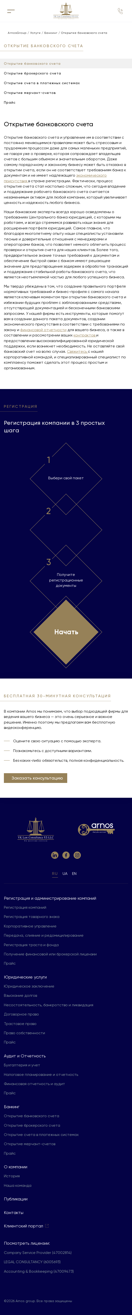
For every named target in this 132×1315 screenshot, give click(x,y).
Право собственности (24, 1033)
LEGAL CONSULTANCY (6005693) (32, 1262)
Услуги (36, 33)
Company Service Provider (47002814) (38, 1252)
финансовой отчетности (43, 329)
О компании (15, 1166)
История (12, 1176)
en (74, 873)
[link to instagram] (77, 855)
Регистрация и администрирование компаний (50, 898)
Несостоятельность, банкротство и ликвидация (48, 1005)
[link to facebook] (66, 855)
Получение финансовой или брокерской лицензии (50, 954)
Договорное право (21, 1014)
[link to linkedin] (54, 855)
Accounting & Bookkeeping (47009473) (39, 1271)
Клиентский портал (26, 1225)
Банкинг (52, 33)
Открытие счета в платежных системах (41, 1134)
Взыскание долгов (20, 995)
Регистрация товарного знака (31, 916)
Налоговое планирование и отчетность (41, 1074)
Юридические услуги (25, 976)
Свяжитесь (77, 351)
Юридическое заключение (29, 986)
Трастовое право (20, 1023)
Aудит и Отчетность (25, 1055)
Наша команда (17, 1185)
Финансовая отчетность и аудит (34, 1083)
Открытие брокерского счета (32, 1125)
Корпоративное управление (30, 926)
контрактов (85, 335)
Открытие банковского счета (31, 1116)
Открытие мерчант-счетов (29, 1144)
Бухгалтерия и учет (22, 1065)
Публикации (16, 1198)
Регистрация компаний (25, 907)
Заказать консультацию (37, 777)
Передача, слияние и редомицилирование (44, 935)
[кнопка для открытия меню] (11, 11)
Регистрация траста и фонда (31, 945)
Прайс (10, 963)
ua (65, 873)
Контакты (13, 1212)
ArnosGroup (16, 33)
